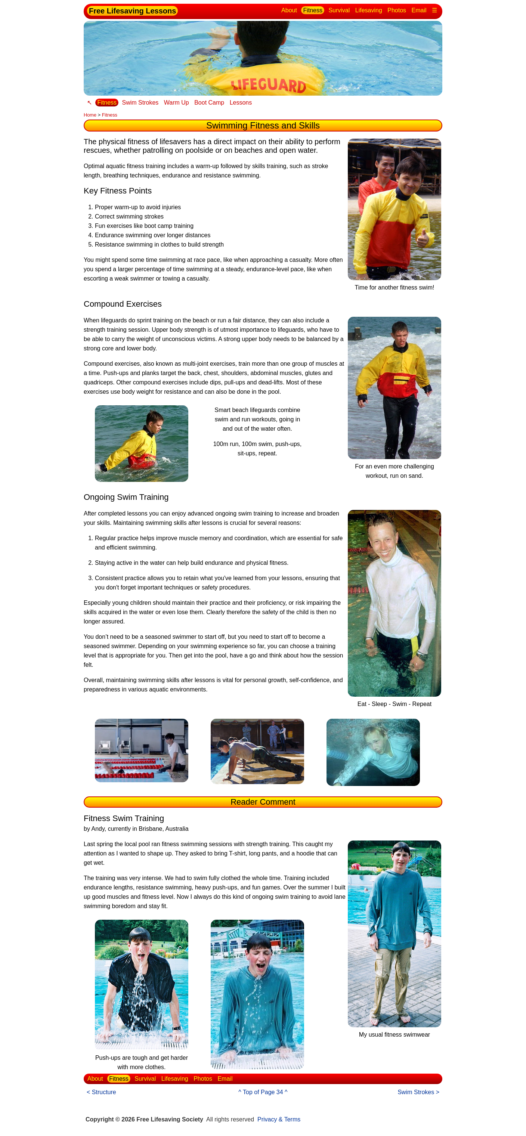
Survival (339, 10)
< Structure (101, 1092)
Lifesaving (368, 10)
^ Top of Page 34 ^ (262, 1092)
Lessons (241, 102)
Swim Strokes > (418, 1092)
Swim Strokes (140, 102)
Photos (396, 10)
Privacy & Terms (278, 1119)
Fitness (312, 10)
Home (90, 115)
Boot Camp (209, 102)
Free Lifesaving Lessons (132, 11)
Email (419, 10)
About (289, 10)
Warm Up (176, 102)
